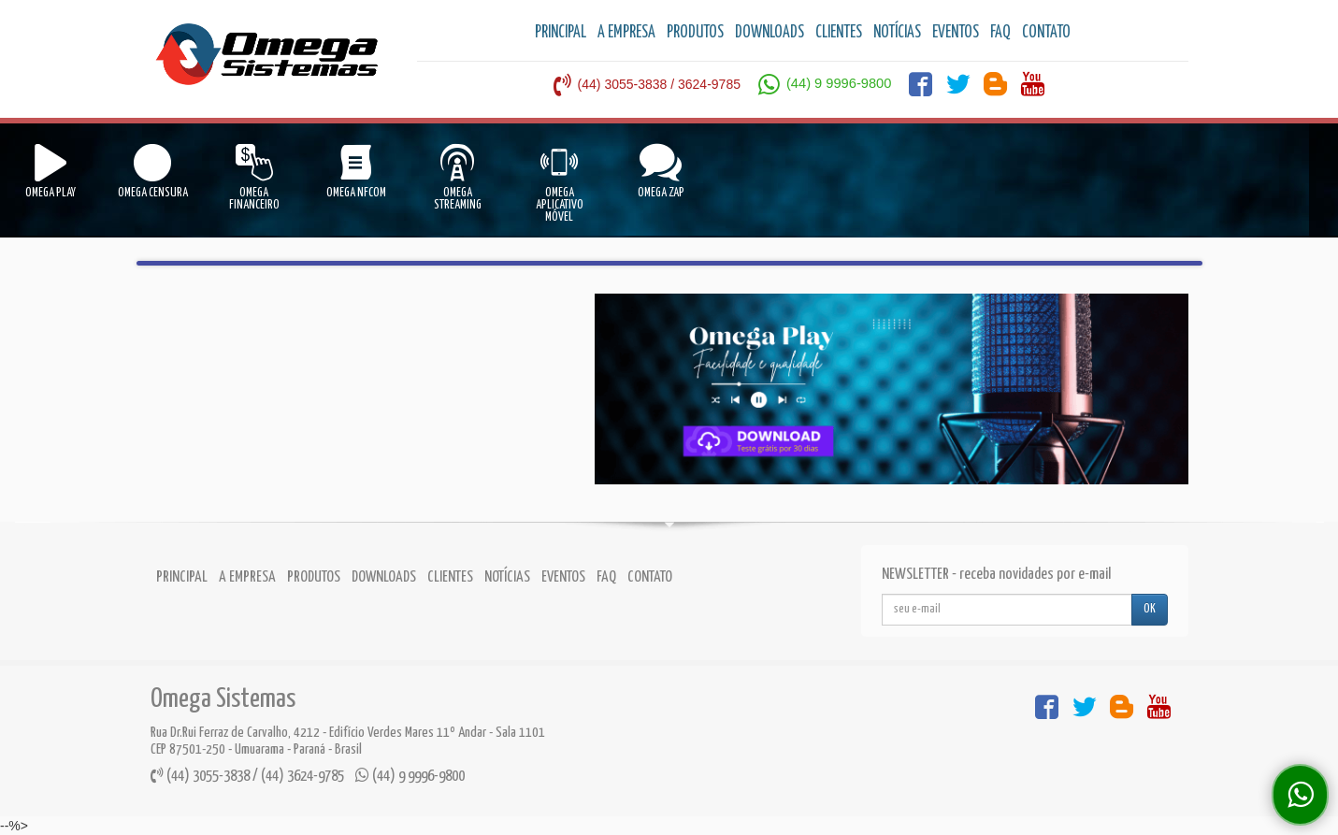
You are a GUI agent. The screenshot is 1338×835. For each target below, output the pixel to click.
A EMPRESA (626, 32)
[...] (1007, 610)
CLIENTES (838, 32)
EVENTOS (955, 32)
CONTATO (1046, 32)
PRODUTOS (695, 32)
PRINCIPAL (560, 32)
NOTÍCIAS (897, 32)
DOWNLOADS (769, 32)
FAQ (1000, 32)
